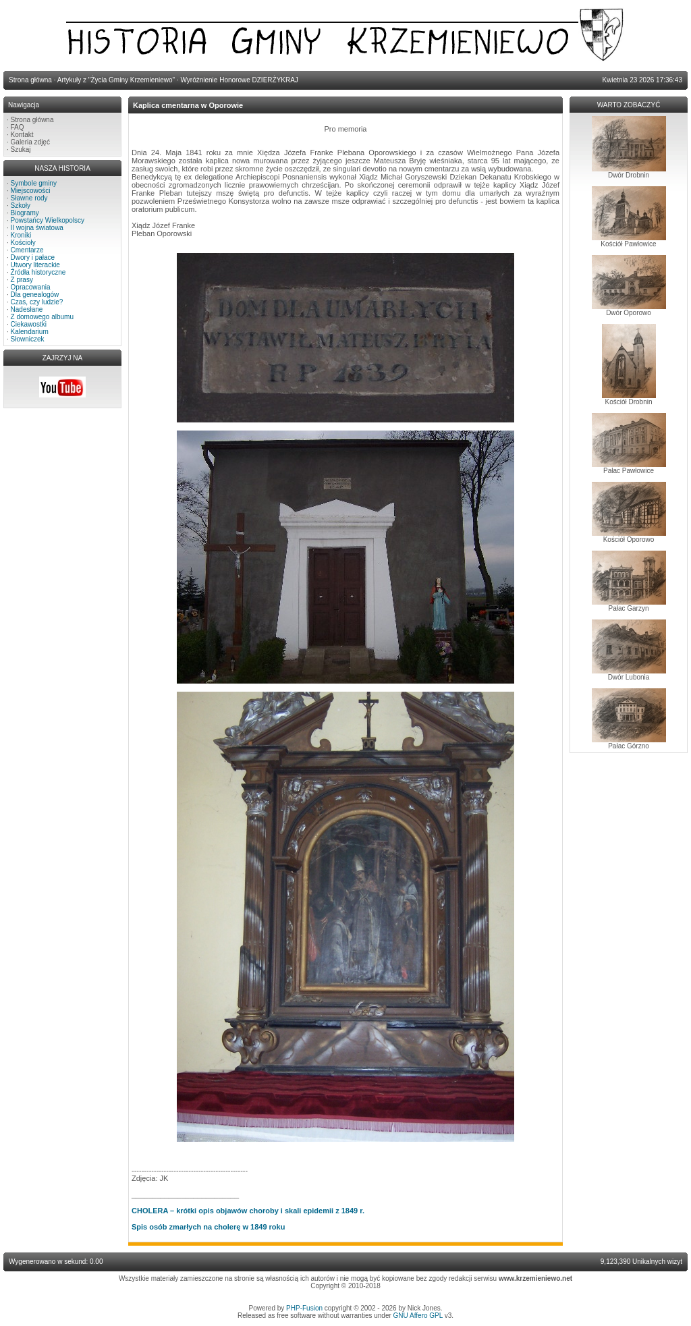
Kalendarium (30, 331)
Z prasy (22, 279)
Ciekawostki (29, 324)
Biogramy (25, 213)
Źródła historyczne (38, 272)
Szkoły (20, 205)
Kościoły (23, 242)
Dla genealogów (35, 294)
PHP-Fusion (304, 1308)
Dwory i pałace (33, 257)
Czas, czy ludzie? (37, 302)
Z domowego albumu (42, 317)
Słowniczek (28, 339)
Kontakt (22, 134)
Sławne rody (29, 198)
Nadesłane (27, 309)
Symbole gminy (34, 183)
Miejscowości (31, 190)
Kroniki (21, 235)
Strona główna (32, 119)
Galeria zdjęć (30, 142)
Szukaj (21, 149)
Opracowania (31, 287)
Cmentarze (27, 250)
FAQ (17, 127)
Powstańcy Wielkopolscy (47, 220)
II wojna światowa (37, 227)
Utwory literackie (35, 265)
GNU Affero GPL (418, 1315)
